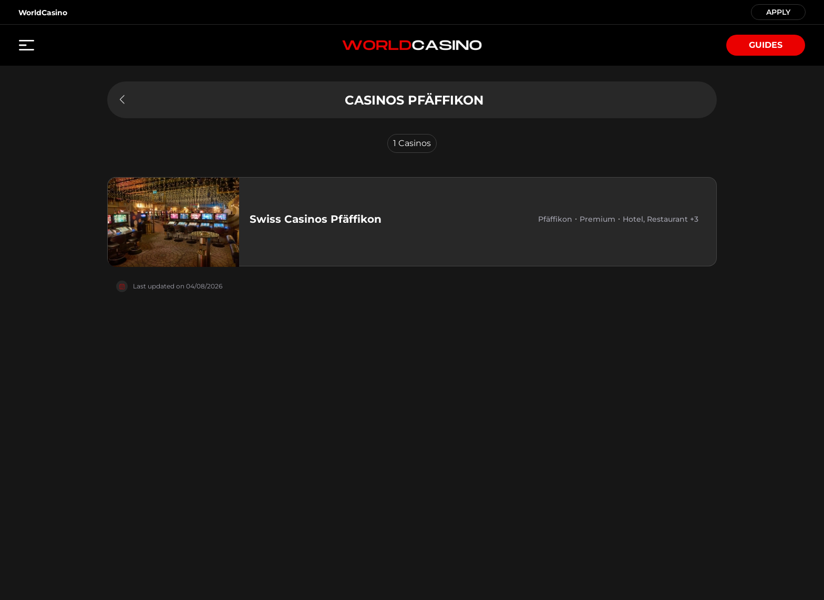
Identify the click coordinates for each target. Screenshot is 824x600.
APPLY (778, 11)
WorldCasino (42, 12)
